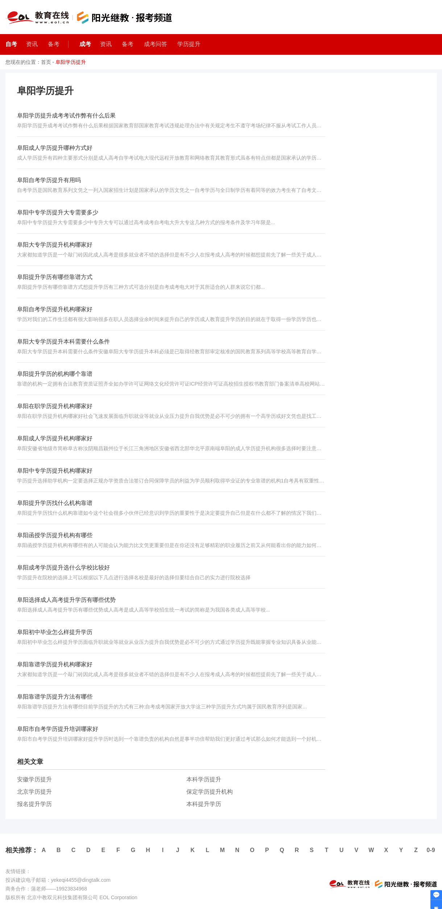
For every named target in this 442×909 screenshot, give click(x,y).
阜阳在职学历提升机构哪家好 (54, 406)
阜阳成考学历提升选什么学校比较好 (63, 567)
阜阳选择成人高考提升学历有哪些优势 (66, 600)
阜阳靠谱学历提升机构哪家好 (54, 664)
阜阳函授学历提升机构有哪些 (54, 535)
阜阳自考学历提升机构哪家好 (54, 309)
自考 (11, 44)
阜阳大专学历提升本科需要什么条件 (63, 341)
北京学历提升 (34, 792)
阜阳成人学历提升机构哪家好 (54, 438)
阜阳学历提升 (70, 62)
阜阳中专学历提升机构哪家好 (54, 471)
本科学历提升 (203, 779)
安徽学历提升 (34, 779)
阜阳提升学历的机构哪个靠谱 (54, 374)
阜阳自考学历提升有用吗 (49, 180)
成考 (85, 44)
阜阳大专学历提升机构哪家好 (54, 245)
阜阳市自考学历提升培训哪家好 (57, 729)
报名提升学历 (34, 804)
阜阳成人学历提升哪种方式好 (54, 148)
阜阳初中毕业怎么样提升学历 (54, 632)
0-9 (431, 850)
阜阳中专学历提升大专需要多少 (57, 212)
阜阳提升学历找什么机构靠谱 (54, 503)
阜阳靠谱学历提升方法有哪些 (54, 697)
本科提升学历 (203, 804)
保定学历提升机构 (209, 792)
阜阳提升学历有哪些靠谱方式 (54, 277)
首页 (46, 62)
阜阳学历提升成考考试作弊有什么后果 (66, 115)
